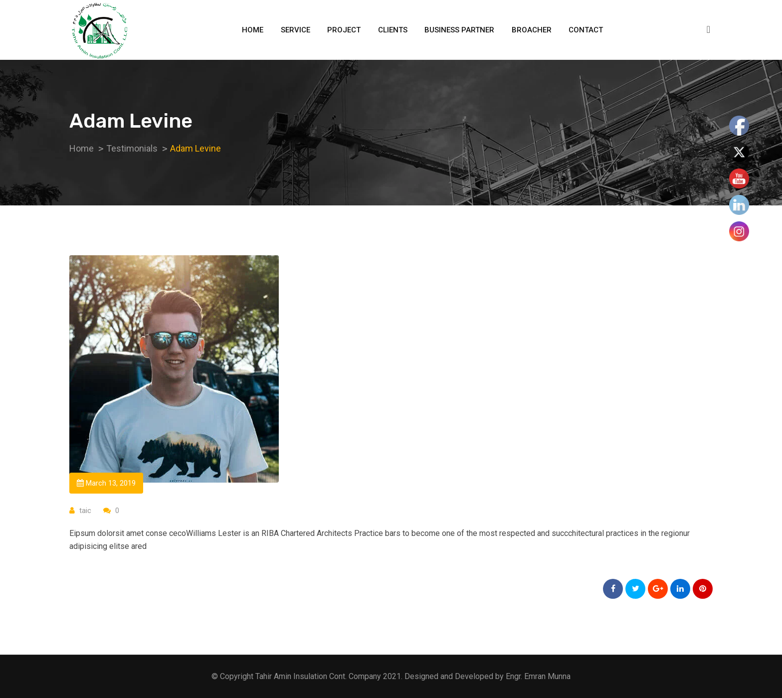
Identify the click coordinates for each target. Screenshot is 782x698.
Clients (392, 29)
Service (295, 29)
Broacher (532, 29)
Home (252, 29)
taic (85, 510)
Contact (586, 29)
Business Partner (459, 29)
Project (344, 29)
